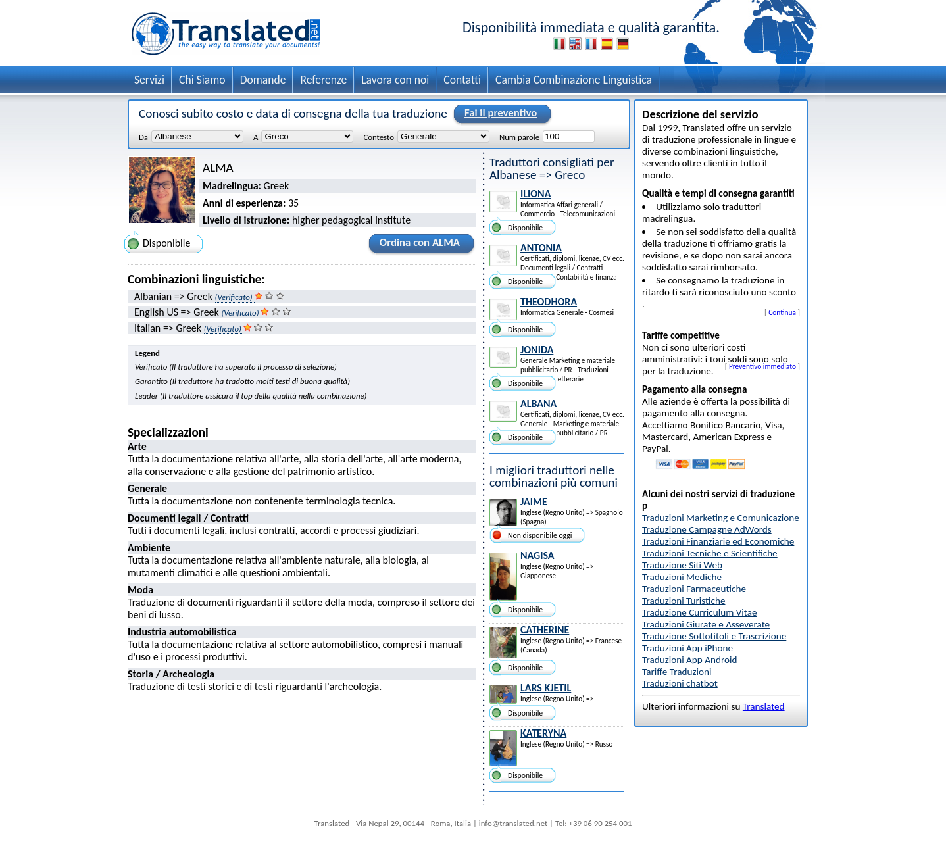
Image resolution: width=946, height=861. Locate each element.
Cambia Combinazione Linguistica (573, 79)
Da (143, 136)
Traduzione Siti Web (682, 565)
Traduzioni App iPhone (687, 648)
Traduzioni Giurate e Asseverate (706, 624)
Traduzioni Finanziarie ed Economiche (718, 541)
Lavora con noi (395, 79)
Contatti (462, 79)
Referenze (323, 79)
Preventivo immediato (762, 366)
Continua (782, 312)
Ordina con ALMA (418, 245)
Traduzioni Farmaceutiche (694, 589)
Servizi (149, 79)
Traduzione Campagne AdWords (707, 529)
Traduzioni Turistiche (683, 600)
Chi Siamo (202, 79)
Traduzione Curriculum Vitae (699, 612)
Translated (764, 706)
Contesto (378, 136)
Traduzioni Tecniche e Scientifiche (710, 553)
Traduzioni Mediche (682, 577)
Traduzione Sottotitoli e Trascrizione (714, 636)
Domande (263, 79)
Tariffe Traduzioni (676, 671)
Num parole (519, 136)
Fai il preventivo (499, 114)
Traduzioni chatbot (680, 683)
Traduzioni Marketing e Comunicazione (720, 518)
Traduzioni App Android (689, 660)
